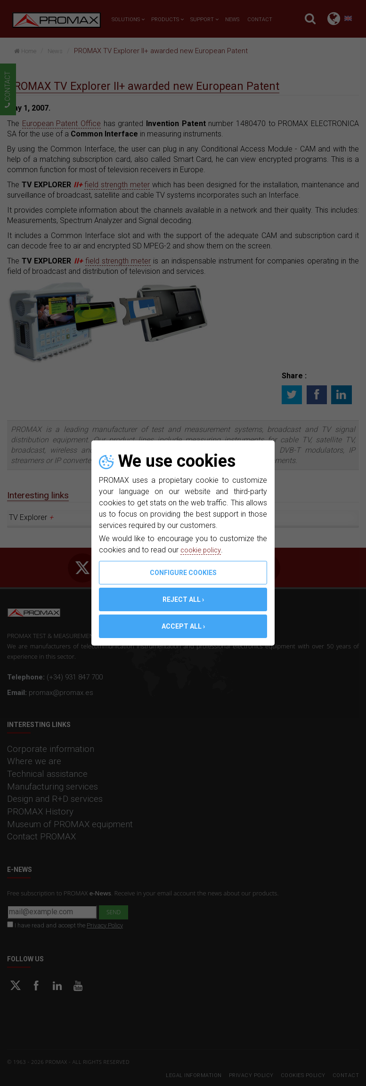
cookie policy (202, 549)
